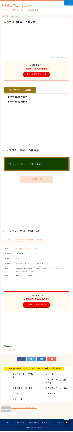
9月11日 (29, 240)
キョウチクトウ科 (23, 249)
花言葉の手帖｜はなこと (20, 5)
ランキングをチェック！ (36, 74)
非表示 (28, 90)
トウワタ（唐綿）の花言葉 (23, 22)
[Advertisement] (36, 39)
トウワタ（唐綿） (11, 350)
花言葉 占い (33, 424)
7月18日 (7, 240)
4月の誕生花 (30, 10)
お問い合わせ (62, 424)
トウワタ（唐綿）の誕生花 (19, 102)
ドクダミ (15, 412)
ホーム (4, 10)
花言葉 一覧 (16, 10)
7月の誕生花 (19, 240)
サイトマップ (47, 424)
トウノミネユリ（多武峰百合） (24, 409)
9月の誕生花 (40, 240)
